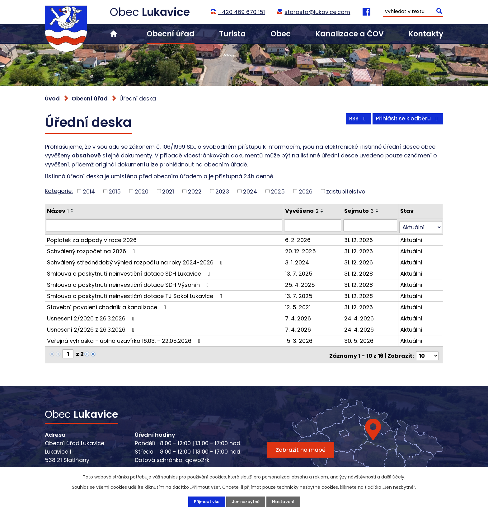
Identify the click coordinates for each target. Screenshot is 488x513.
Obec (280, 34)
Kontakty (425, 34)
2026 (305, 191)
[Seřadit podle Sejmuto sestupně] (377, 212)
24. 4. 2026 (359, 316)
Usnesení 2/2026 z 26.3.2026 (92, 316)
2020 (141, 191)
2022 (195, 191)
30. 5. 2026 (359, 339)
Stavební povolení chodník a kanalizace (108, 305)
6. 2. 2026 (298, 238)
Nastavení (285, 501)
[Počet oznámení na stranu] (427, 351)
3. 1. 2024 (298, 260)
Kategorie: (59, 191)
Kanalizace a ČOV (349, 34)
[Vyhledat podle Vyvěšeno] (313, 225)
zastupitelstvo (345, 191)
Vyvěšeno (302, 211)
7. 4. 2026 (299, 316)
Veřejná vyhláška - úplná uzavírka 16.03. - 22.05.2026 (125, 339)
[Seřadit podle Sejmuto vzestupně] (377, 209)
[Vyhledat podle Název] (164, 225)
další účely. (393, 476)
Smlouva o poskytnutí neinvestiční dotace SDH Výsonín (129, 283)
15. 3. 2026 (299, 339)
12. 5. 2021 (298, 305)
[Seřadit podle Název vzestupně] (72, 209)
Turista (232, 34)
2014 (89, 191)
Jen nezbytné (246, 501)
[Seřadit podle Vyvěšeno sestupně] (322, 212)
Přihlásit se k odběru (406, 120)
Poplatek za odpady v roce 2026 (92, 238)
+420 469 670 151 (241, 12)
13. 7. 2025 (299, 271)
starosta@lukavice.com (317, 12)
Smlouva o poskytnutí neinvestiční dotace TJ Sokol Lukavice (136, 294)
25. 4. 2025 (301, 283)
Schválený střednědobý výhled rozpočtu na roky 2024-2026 (136, 260)
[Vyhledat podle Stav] (421, 225)
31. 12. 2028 (359, 271)
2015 (115, 191)
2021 (168, 191)
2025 (278, 191)
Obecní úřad (171, 34)
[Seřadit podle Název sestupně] (72, 212)
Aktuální (412, 238)
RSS (354, 120)
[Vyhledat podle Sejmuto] (370, 225)
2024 (250, 191)
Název (58, 211)
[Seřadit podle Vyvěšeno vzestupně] (322, 209)
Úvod (113, 34)
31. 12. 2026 (359, 238)
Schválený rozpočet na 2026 (92, 249)
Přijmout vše (204, 501)
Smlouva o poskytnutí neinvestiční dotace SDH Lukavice (130, 271)
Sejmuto (359, 211)
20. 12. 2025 (301, 249)
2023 (222, 191)
